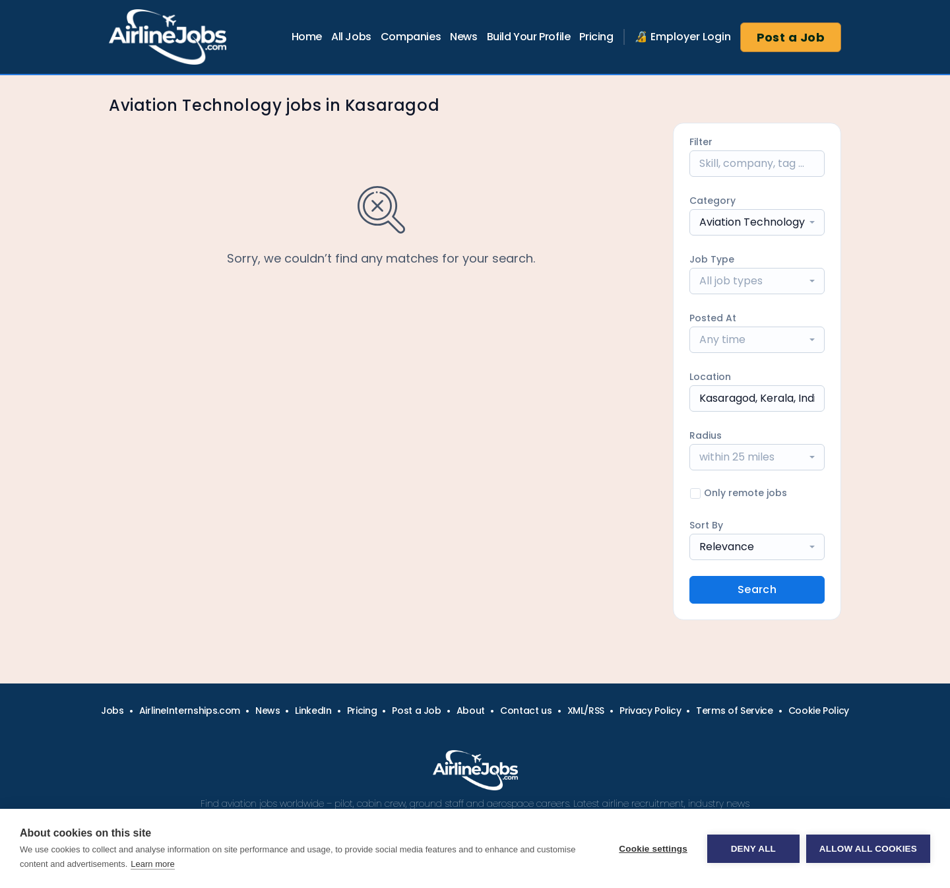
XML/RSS (586, 710)
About (471, 710)
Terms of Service (734, 710)
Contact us (526, 710)
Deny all (753, 849)
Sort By (706, 525)
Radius (705, 435)
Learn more (152, 864)
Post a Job (791, 37)
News (463, 36)
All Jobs (351, 36)
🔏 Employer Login (683, 36)
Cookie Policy (818, 710)
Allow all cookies (868, 849)
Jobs (112, 710)
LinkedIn (313, 710)
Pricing (596, 36)
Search (757, 589)
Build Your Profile (529, 36)
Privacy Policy (650, 710)
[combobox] (757, 222)
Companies (411, 36)
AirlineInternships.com (189, 710)
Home (307, 36)
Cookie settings (653, 849)
